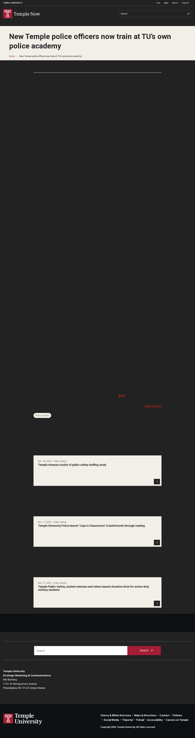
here (122, 395)
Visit (158, 3)
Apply (166, 3)
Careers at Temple (177, 719)
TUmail (140, 719)
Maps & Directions (145, 715)
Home (12, 56)
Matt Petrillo (153, 406)
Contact (164, 715)
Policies (177, 715)
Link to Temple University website (23, 719)
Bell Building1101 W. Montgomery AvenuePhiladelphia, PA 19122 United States (24, 683)
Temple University (12, 3)
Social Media (111, 719)
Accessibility (155, 719)
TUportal (185, 3)
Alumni (175, 3)
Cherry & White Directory (116, 715)
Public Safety (42, 415)
